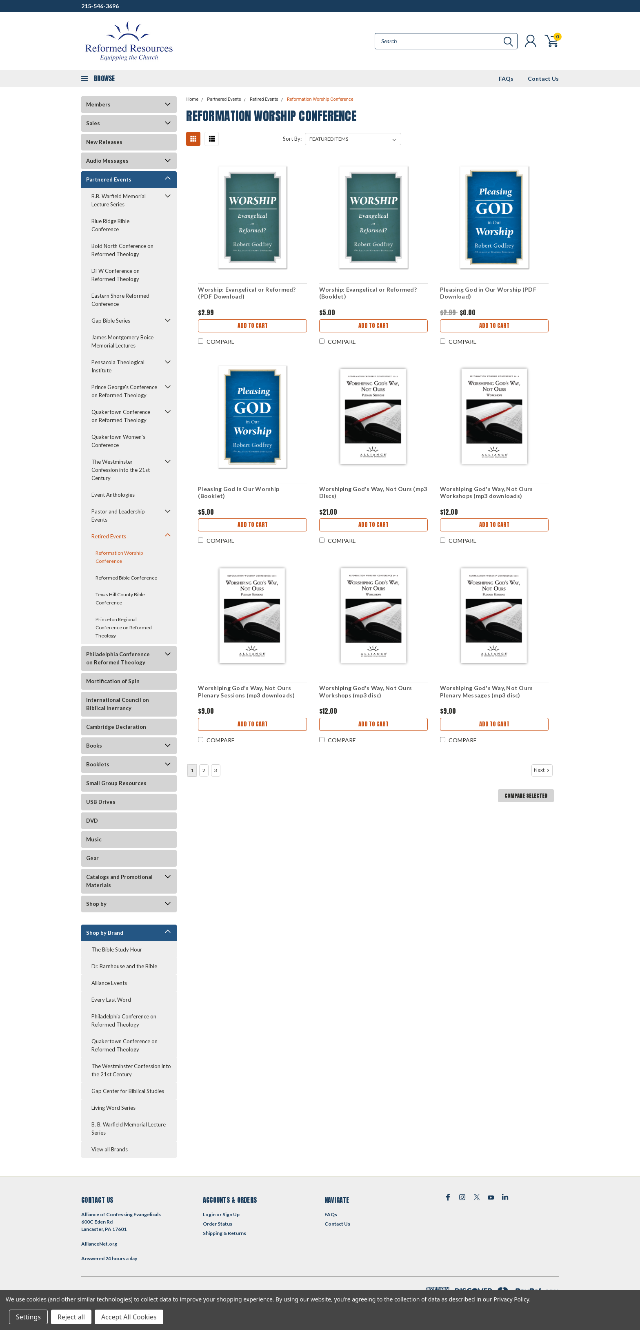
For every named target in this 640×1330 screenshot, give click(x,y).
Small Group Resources (116, 783)
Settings (28, 1316)
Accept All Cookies (129, 1316)
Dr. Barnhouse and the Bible (124, 966)
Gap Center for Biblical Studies (127, 1091)
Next (542, 770)
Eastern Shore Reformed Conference (120, 299)
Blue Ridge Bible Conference (110, 225)
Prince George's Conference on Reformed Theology (124, 391)
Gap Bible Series (110, 320)
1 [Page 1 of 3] (192, 770)
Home (192, 99)
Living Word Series (113, 1107)
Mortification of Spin (113, 681)
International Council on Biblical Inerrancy (117, 704)
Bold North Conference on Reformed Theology (122, 250)
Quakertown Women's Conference (118, 441)
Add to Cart (253, 325)
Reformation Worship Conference (119, 557)
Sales (93, 123)
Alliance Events (109, 983)
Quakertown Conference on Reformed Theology (120, 416)
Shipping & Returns (224, 1233)
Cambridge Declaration (116, 727)
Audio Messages (107, 160)
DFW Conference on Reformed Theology (115, 275)
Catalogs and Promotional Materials (119, 881)
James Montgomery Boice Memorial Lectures (122, 341)
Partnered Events (108, 179)
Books (94, 745)
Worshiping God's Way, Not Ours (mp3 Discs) (373, 492)
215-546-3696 (100, 5)
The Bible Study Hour (116, 949)
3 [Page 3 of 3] (215, 770)
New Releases (104, 142)
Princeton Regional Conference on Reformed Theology (124, 627)
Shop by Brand (104, 932)
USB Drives (101, 802)
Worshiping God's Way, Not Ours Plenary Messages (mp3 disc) (486, 691)
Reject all (71, 1316)
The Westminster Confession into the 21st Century (120, 469)
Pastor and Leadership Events (118, 515)
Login (209, 1214)
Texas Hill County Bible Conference (120, 598)
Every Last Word (111, 999)
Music (94, 839)
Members (98, 104)
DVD (92, 820)
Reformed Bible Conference (126, 578)
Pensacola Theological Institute (117, 366)
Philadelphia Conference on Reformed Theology (118, 658)
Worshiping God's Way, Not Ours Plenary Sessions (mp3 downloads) (246, 691)
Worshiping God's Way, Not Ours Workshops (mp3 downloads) (486, 492)
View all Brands (109, 1149)
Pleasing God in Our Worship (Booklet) (238, 492)
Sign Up (231, 1214)
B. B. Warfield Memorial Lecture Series (128, 1128)
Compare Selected (525, 795)
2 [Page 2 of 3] (203, 770)
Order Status (217, 1224)
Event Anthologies (113, 494)
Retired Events (108, 536)
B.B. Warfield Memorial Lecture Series (118, 200)
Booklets (97, 764)
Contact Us (543, 78)
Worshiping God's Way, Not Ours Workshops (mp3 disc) (365, 691)
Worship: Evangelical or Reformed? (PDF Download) (247, 293)
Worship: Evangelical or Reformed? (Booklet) (368, 293)
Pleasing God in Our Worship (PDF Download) (488, 293)
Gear (92, 858)
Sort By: (292, 138)
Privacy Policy (511, 1299)
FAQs (506, 78)
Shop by (96, 904)
